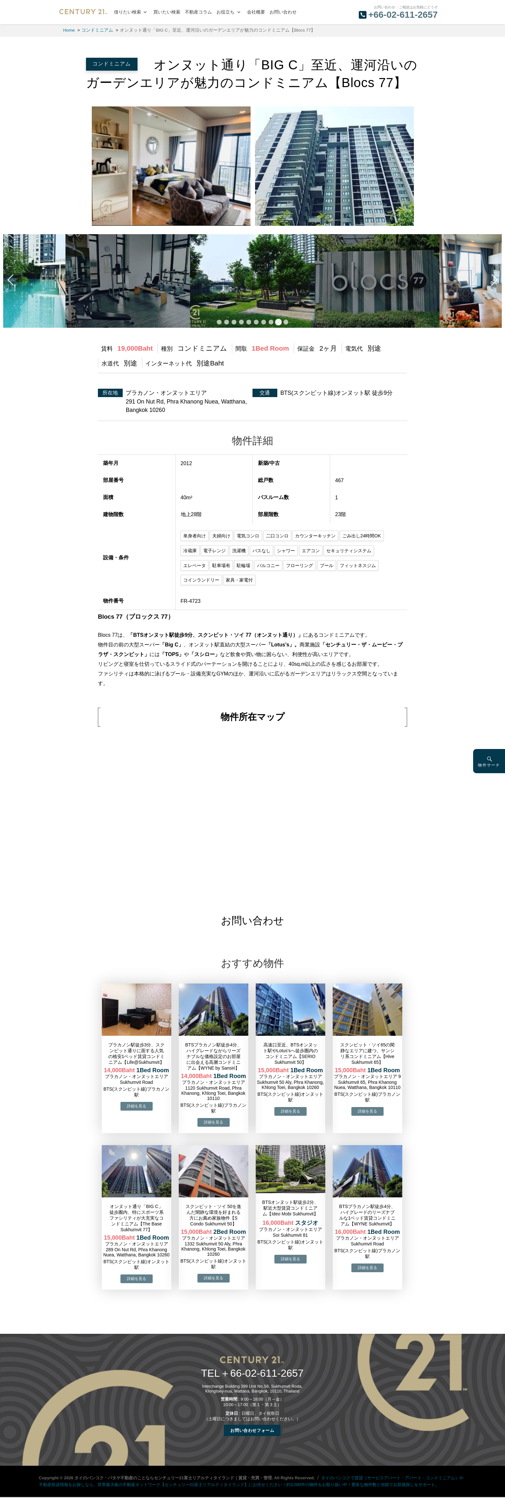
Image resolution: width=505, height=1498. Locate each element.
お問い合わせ (283, 12)
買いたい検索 (166, 12)
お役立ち (225, 12)
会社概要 (256, 12)
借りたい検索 (127, 12)
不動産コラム (198, 12)
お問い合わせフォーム (252, 1430)
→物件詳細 (136, 1106)
